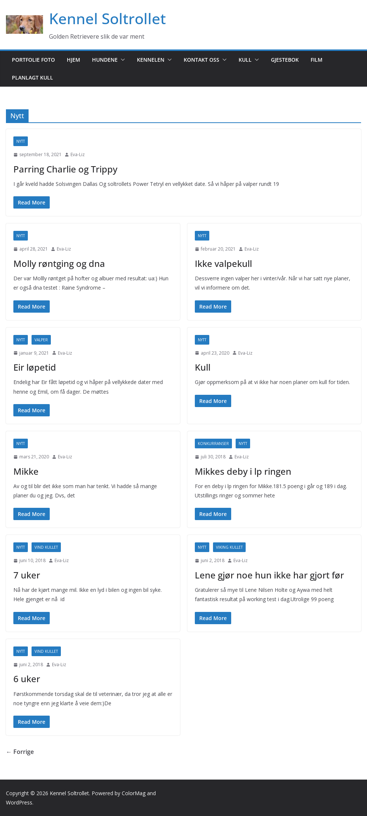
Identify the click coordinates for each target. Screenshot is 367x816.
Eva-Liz (78, 154)
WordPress (19, 802)
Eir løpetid (34, 367)
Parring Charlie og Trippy (65, 169)
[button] (121, 60)
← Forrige (20, 752)
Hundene (105, 59)
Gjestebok (285, 59)
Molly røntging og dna (59, 263)
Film (316, 59)
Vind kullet (46, 547)
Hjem (73, 59)
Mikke (26, 471)
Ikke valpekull (223, 263)
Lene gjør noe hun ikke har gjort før (269, 575)
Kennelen (150, 59)
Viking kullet (229, 547)
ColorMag (133, 793)
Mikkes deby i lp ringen (243, 471)
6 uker (26, 679)
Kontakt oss (201, 59)
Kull (245, 59)
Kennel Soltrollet (107, 18)
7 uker (26, 575)
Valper (41, 339)
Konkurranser (213, 443)
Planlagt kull (32, 77)
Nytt (20, 141)
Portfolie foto (33, 59)
